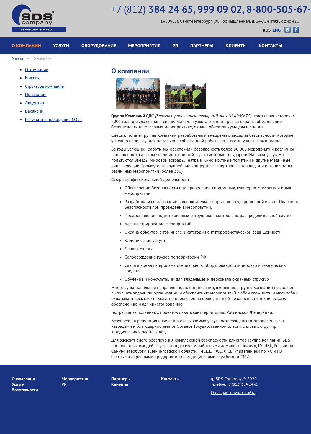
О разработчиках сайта (233, 392)
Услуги (61, 46)
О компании (26, 46)
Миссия (32, 78)
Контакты (270, 46)
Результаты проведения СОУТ (53, 119)
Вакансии (34, 111)
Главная (17, 58)
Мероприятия (144, 46)
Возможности (25, 389)
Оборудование (98, 46)
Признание (35, 94)
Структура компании (44, 86)
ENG (277, 30)
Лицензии (34, 102)
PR (175, 46)
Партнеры (202, 46)
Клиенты (235, 46)
